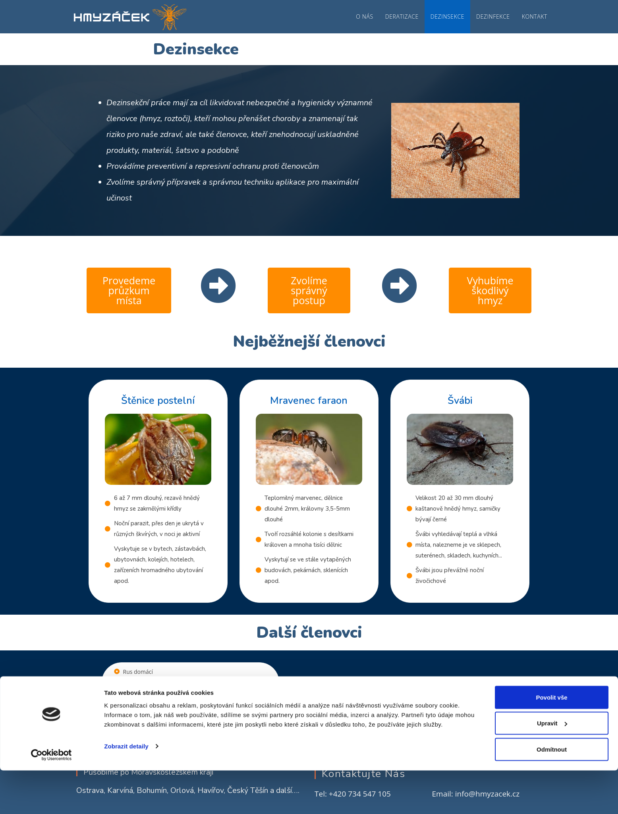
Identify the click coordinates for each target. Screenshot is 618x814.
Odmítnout (552, 792)
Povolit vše (551, 740)
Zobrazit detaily (126, 789)
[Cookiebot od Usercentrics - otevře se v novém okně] (51, 798)
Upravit (552, 767)
